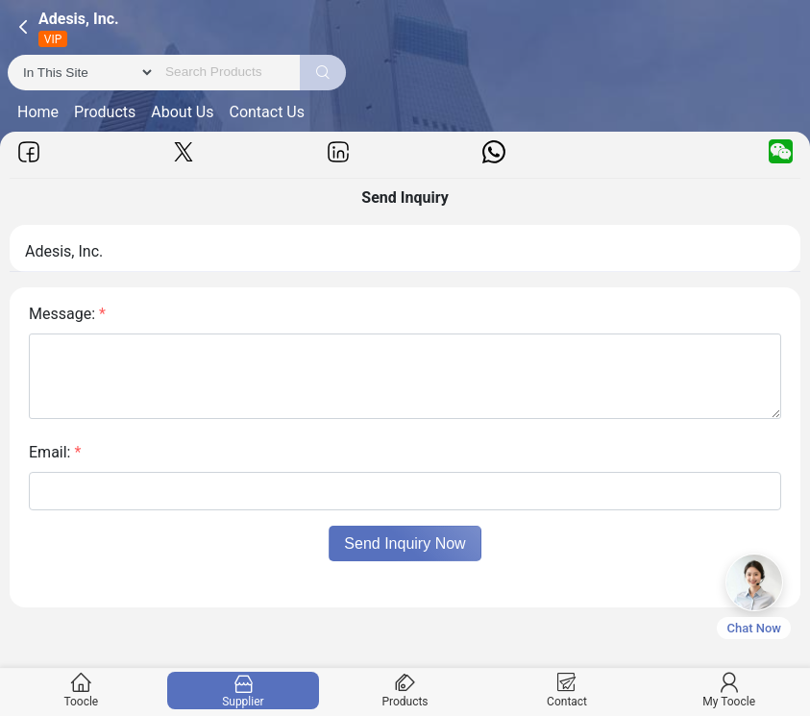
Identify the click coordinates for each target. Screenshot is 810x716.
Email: (55, 452)
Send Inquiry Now (404, 543)
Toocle (81, 690)
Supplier (242, 690)
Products (104, 112)
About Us (182, 112)
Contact (566, 690)
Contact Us (267, 112)
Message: (67, 314)
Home (38, 112)
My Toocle (729, 690)
